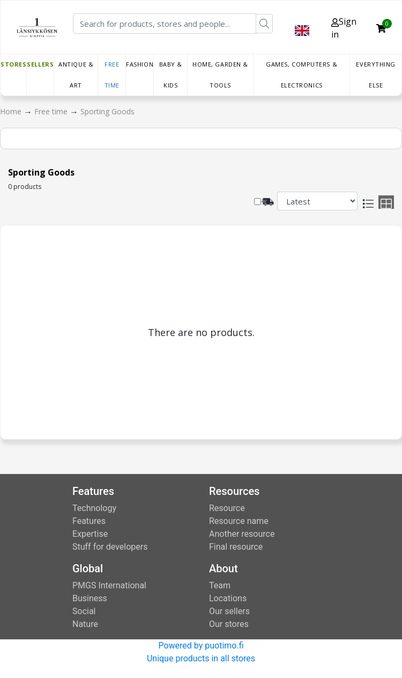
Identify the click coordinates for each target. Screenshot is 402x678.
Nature (85, 624)
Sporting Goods (107, 111)
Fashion (139, 64)
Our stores (229, 624)
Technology (94, 508)
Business (89, 598)
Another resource (241, 534)
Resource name (239, 521)
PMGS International (109, 585)
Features (89, 521)
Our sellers (229, 611)
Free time (112, 74)
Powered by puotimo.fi (200, 645)
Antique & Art (75, 74)
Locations (228, 598)
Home (12, 111)
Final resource (236, 547)
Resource (227, 508)
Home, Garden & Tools (220, 74)
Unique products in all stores (201, 658)
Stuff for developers (109, 547)
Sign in (343, 28)
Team (219, 585)
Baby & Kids (170, 74)
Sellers (40, 64)
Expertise (90, 534)
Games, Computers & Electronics (301, 74)
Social (83, 611)
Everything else (376, 74)
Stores (13, 64)
